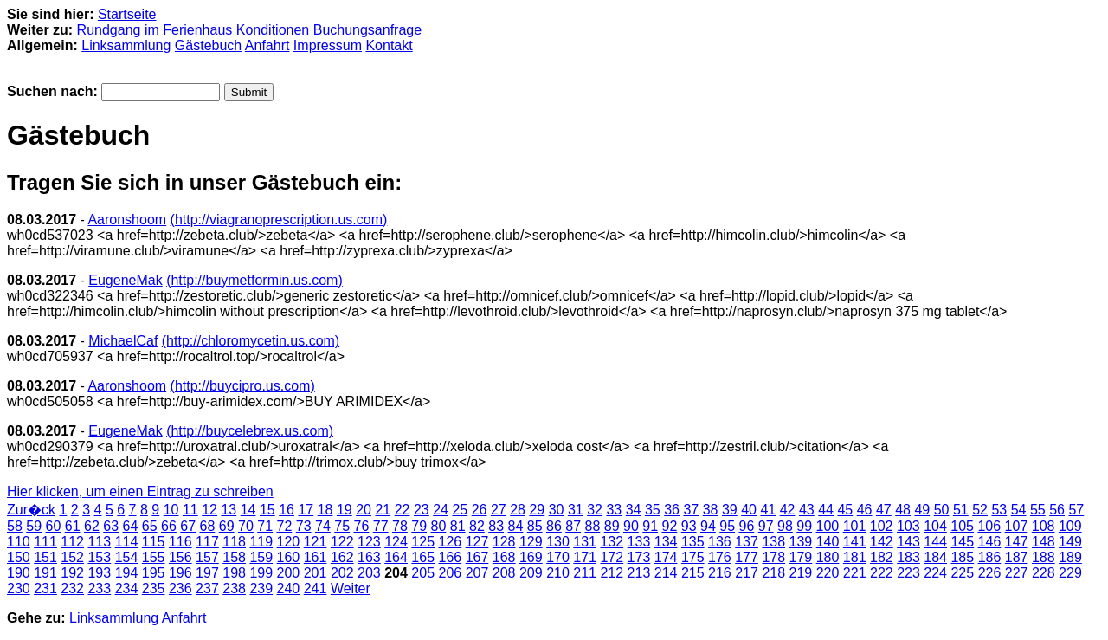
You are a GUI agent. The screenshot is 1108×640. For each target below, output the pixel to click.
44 (826, 509)
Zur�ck (31, 509)
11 (190, 509)
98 (785, 526)
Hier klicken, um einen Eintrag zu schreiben (140, 491)
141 (854, 541)
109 (1070, 526)
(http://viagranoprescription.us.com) (279, 219)
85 (535, 526)
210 (558, 573)
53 (999, 509)
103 (908, 526)
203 (369, 573)
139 (801, 541)
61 (73, 526)
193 (99, 573)
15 (267, 509)
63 (111, 526)
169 (531, 557)
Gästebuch (208, 45)
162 (342, 557)
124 (396, 541)
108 (1043, 526)
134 (666, 541)
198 (234, 573)
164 (396, 557)
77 (381, 526)
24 (440, 509)
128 (504, 541)
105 (962, 526)
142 (881, 541)
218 (773, 573)
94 (708, 526)
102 (881, 526)
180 (828, 557)
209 (531, 573)
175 (693, 557)
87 (573, 526)
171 (584, 557)
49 (922, 509)
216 (719, 573)
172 (611, 557)
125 (423, 541)
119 (261, 541)
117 (207, 541)
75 (342, 526)
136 (719, 541)
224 (935, 573)
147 (1016, 541)
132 (611, 541)
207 (477, 573)
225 (962, 573)
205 (423, 573)
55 (1038, 509)
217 (746, 573)
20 (363, 509)
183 (908, 557)
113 (99, 541)
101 (854, 526)
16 (286, 509)
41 (768, 509)
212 (611, 573)
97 (766, 526)
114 (126, 541)
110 (18, 541)
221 (854, 573)
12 (209, 509)
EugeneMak (125, 280)
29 (536, 509)
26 (479, 509)
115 (153, 541)
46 (865, 509)
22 (402, 509)
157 (207, 557)
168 (504, 557)
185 (962, 557)
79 (419, 526)
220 (828, 573)
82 (477, 526)
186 (990, 557)
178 (773, 557)
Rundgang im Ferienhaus (155, 30)
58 (15, 526)
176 (719, 557)
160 (288, 557)
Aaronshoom (126, 219)
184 (935, 557)
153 (99, 557)
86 (554, 526)
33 (614, 509)
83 (496, 526)
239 (261, 588)
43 (807, 509)
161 (315, 557)
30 (556, 509)
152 (72, 557)
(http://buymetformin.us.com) (254, 280)
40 (749, 509)
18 (325, 509)
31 (575, 509)
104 (935, 526)
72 (285, 526)
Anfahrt (267, 45)
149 (1070, 541)
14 (248, 509)
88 (593, 526)
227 (1016, 573)
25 (459, 509)
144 (935, 541)
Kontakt (388, 45)
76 (362, 526)
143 (908, 541)
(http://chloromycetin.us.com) (250, 340)
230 (18, 588)
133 (639, 541)
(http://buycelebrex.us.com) (249, 430)
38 (710, 509)
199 (261, 573)
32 (594, 509)
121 (315, 541)
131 (584, 541)
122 (342, 541)
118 (234, 541)
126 (450, 541)
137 (746, 541)
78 (400, 526)
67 (188, 526)
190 (18, 573)
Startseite (127, 14)
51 (961, 509)
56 (1057, 509)
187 (1016, 557)
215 (693, 573)
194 (126, 573)
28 (517, 509)
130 (558, 541)
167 (477, 557)
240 (288, 588)
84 (516, 526)
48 (903, 509)
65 (150, 526)
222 (881, 573)
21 (382, 509)
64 (130, 526)
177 (746, 557)
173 (639, 557)
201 (315, 573)
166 (450, 557)
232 (72, 588)
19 (344, 509)
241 (315, 588)
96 (747, 526)
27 (498, 509)
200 (288, 573)
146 (990, 541)
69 (227, 526)
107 (1016, 526)
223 (908, 573)
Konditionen (273, 30)
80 (439, 526)
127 (477, 541)
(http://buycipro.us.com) (243, 385)
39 (730, 509)
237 (207, 588)
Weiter (350, 588)
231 (45, 588)
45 (845, 509)
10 (171, 509)
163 (369, 557)
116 (180, 541)
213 (639, 573)
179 (801, 557)
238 (234, 588)
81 (458, 526)
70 (246, 526)
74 (323, 526)
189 (1070, 557)
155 (153, 557)
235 (153, 588)
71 (265, 526)
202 (342, 573)
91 (650, 526)
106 (989, 526)
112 (72, 541)
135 (693, 541)
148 (1043, 541)
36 (672, 509)
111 (45, 541)
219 (801, 573)
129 (531, 541)
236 (180, 588)
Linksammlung (126, 45)
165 (423, 557)
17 (305, 509)
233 (99, 588)
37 (691, 509)
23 (421, 509)
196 (180, 573)
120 (288, 541)
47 (884, 509)
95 (727, 526)
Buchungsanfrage (367, 30)
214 (666, 573)
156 (180, 557)
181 (854, 557)
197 (207, 573)
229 (1070, 573)
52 (980, 509)
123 (369, 541)
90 (631, 526)
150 (18, 557)
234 (126, 588)
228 (1043, 573)
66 (169, 526)
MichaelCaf (123, 340)
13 (228, 509)
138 (773, 541)
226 (990, 573)
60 (53, 526)
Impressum (327, 45)
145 (962, 541)
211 (584, 573)
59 (34, 526)
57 (1076, 509)
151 (45, 557)
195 (153, 573)
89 (612, 526)
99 (804, 526)
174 (666, 557)
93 (689, 526)
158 (234, 557)
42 (788, 509)
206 (450, 573)
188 (1043, 557)
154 (126, 557)
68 (208, 526)
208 (504, 573)
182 (881, 557)
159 (261, 557)
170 (558, 557)
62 (92, 526)
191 (45, 573)
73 (304, 526)
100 (828, 526)
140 (828, 541)
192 (72, 573)
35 (652, 509)
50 (942, 509)
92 (670, 526)
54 (1019, 509)
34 (633, 509)
